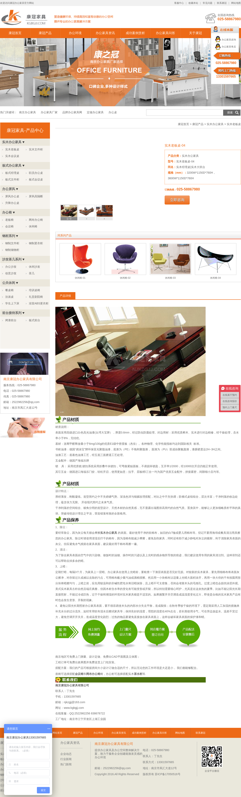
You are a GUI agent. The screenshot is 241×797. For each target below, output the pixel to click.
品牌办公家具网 (72, 112)
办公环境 (75, 33)
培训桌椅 (34, 290)
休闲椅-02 (125, 277)
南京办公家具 (27, 112)
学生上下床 (12, 303)
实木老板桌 (12, 149)
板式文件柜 (12, 179)
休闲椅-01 (80, 277)
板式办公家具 (11, 165)
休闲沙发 (34, 266)
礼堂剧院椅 (36, 296)
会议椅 (9, 226)
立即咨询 (177, 200)
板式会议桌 (36, 179)
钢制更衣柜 (36, 243)
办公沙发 (10, 266)
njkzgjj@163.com (74, 702)
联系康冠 (222, 3)
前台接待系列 (11, 313)
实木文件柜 (36, 149)
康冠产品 (45, 33)
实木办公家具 (11, 142)
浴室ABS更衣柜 (39, 303)
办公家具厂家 (49, 112)
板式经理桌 (12, 172)
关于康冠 (195, 33)
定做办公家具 (95, 112)
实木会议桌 (12, 156)
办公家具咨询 (229, 39)
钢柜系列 (8, 236)
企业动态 (66, 753)
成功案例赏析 (135, 33)
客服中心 (179, 3)
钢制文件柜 (12, 243)
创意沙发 (10, 273)
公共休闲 (8, 283)
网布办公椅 (36, 219)
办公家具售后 (229, 46)
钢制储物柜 (12, 249)
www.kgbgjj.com (74, 707)
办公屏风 (8, 189)
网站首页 (57, 732)
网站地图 (236, 3)
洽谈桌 (9, 296)
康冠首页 (15, 33)
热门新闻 (66, 764)
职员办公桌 (36, 172)
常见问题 (207, 3)
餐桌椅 (9, 290)
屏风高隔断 (36, 196)
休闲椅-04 (215, 277)
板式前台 (34, 320)
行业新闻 (66, 759)
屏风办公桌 (12, 196)
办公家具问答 (165, 33)
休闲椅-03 (170, 277)
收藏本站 (193, 3)
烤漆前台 (10, 320)
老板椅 (9, 219)
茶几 (31, 273)
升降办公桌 (12, 203)
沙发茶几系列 (11, 259)
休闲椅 (33, 226)
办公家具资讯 (105, 33)
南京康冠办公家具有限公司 (114, 743)
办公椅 (7, 212)
